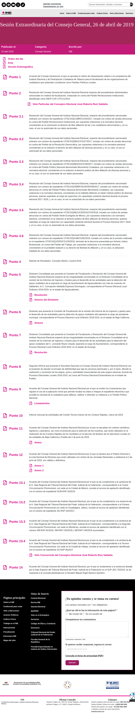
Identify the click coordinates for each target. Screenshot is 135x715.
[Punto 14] (5, 567)
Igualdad (34, 611)
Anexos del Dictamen (46, 299)
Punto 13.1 (17, 482)
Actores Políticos (10, 615)
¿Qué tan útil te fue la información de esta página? (91, 610)
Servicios (129, 13)
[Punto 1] (5, 77)
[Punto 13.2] (5, 502)
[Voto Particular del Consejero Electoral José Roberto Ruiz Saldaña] (29, 104)
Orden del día (15, 59)
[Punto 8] (5, 366)
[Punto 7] (5, 335)
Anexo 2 (39, 470)
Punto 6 (15, 312)
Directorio (35, 628)
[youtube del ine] (13, 5)
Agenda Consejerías (52, 4)
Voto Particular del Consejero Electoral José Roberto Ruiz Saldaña (70, 104)
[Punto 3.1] (5, 116)
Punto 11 (16, 428)
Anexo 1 (39, 465)
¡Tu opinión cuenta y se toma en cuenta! (92, 598)
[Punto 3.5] (5, 210)
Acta (10, 63)
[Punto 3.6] (5, 236)
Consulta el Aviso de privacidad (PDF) (84, 656)
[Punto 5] (5, 274)
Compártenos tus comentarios (80, 619)
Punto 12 (16, 455)
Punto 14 (16, 567)
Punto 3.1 (16, 116)
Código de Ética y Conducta (43, 623)
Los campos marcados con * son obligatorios (86, 605)
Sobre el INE (71, 13)
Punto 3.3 (16, 161)
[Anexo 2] (30, 470)
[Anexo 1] (30, 465)
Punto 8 (15, 366)
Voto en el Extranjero (40, 615)
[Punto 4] (5, 261)
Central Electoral (38, 598)
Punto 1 (15, 77)
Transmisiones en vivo (53, 6)
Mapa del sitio (9, 640)
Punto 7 (15, 335)
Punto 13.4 (17, 541)
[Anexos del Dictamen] (30, 299)
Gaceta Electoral (38, 607)
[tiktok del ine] (23, 5)
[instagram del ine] (18, 5)
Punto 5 (15, 274)
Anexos (38, 323)
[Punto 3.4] (5, 184)
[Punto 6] (5, 312)
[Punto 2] (5, 93)
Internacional (9, 628)
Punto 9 (15, 389)
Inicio (62, 13)
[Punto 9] (5, 389)
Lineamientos (42, 403)
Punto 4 (15, 261)
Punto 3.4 (16, 184)
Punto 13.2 (17, 502)
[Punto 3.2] (5, 139)
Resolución (40, 295)
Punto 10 (16, 415)
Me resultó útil (75, 614)
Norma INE (35, 602)
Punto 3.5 (16, 210)
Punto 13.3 (17, 521)
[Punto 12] (5, 454)
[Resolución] (30, 295)
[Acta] (4, 62)
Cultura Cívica (102, 13)
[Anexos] (30, 322)
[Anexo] (30, 442)
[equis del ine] (8, 5)
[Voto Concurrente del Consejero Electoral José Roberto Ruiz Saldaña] (30, 555)
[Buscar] (131, 4)
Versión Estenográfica (20, 67)
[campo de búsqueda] (109, 4)
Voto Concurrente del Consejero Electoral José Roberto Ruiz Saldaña (73, 555)
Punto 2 (15, 93)
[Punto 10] (5, 415)
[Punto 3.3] (5, 161)
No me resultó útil (94, 614)
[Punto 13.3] (5, 521)
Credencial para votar (86, 13)
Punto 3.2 (16, 139)
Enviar (72, 663)
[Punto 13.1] (5, 482)
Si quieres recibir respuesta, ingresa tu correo (88, 644)
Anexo (38, 442)
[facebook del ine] (4, 5)
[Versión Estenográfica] (4, 66)
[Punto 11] (5, 428)
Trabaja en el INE (10, 623)
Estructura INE (9, 636)
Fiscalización (9, 632)
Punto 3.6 (16, 236)
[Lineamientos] (30, 403)
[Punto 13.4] (5, 541)
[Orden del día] (4, 58)
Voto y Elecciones (117, 13)
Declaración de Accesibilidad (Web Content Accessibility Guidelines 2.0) (27, 683)
